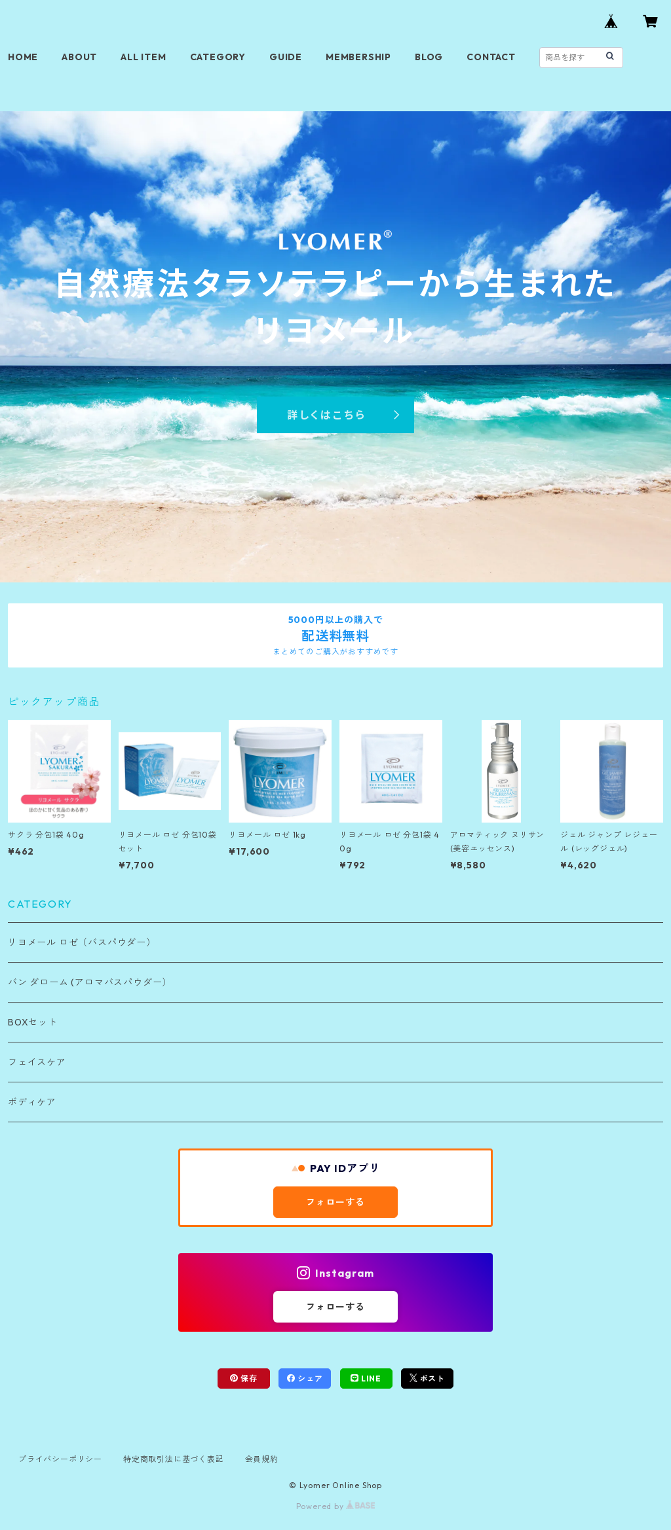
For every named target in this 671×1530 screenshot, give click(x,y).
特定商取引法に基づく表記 (173, 1459)
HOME (23, 57)
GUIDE (285, 57)
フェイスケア (37, 1062)
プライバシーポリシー (60, 1459)
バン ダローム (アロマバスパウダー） (90, 982)
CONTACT (491, 57)
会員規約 (261, 1459)
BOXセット (33, 1022)
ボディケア (32, 1102)
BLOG (429, 57)
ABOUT (79, 57)
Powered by (335, 1506)
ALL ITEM (143, 57)
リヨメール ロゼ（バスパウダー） (82, 942)
